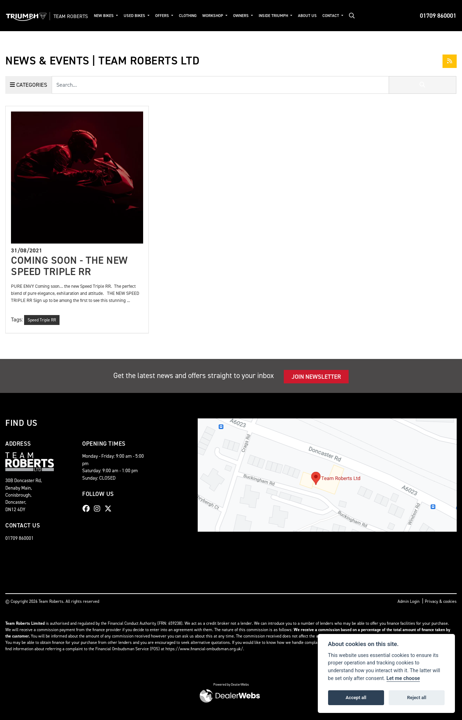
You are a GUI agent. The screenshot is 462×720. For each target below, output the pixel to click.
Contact (345, 15)
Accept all (356, 697)
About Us (320, 15)
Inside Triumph (287, 15)
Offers (176, 15)
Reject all (416, 697)
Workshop (227, 15)
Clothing (201, 15)
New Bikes (118, 15)
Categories (28, 84)
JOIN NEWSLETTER (316, 377)
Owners (255, 15)
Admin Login (408, 601)
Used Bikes (148, 15)
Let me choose (403, 678)
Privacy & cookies (441, 601)
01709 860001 (438, 15)
